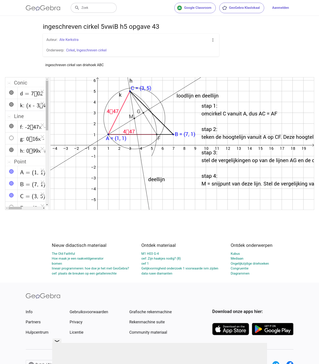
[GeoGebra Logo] (43, 8)
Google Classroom (194, 8)
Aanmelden (280, 8)
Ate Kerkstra (69, 40)
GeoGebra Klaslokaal (241, 8)
